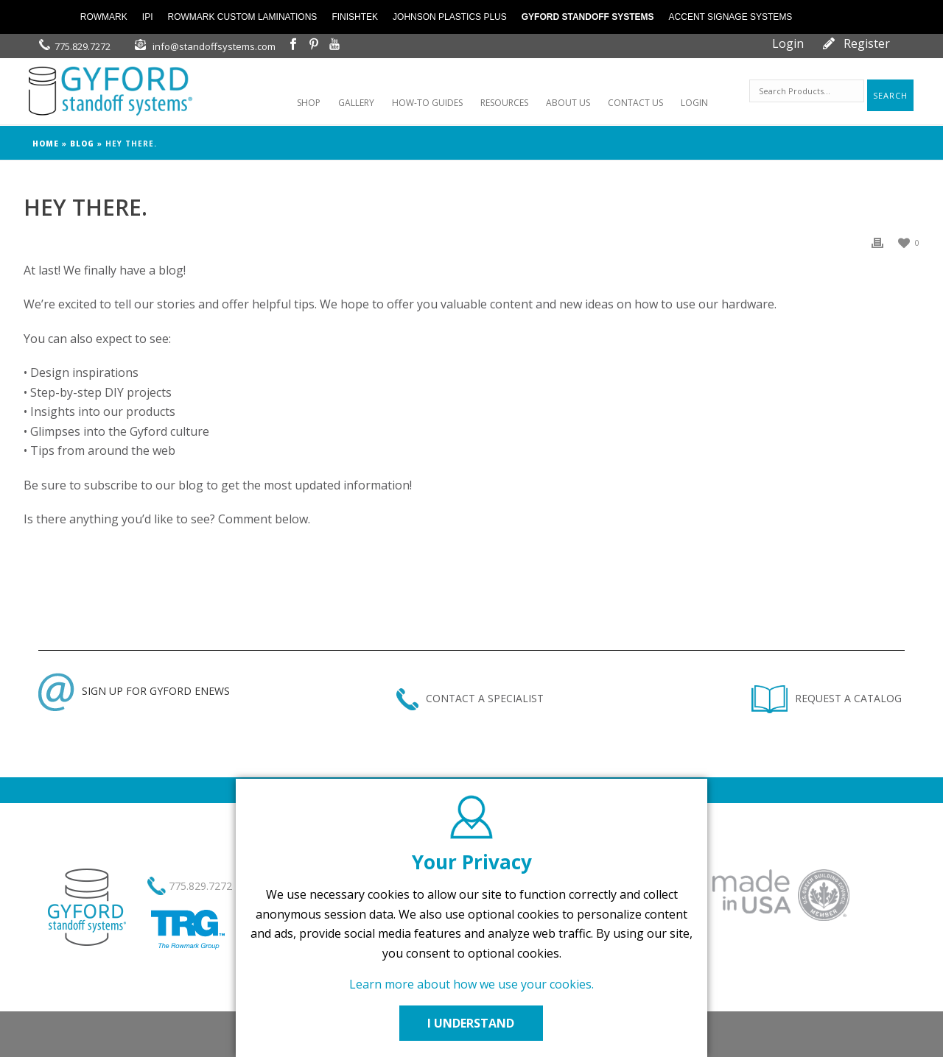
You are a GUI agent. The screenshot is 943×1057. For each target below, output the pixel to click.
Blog (82, 143)
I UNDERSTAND (471, 1023)
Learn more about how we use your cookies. (471, 984)
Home (45, 143)
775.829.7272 (83, 46)
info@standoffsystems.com (214, 46)
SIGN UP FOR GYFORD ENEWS (134, 691)
